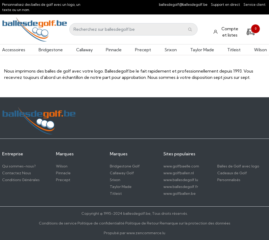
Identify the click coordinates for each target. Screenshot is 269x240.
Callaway (84, 49)
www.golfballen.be (179, 193)
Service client (255, 4)
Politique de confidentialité (101, 223)
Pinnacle (114, 49)
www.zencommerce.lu (145, 233)
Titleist (234, 49)
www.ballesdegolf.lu (180, 179)
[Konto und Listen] (227, 31)
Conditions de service (58, 223)
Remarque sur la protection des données (195, 223)
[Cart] (250, 31)
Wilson (260, 49)
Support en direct (225, 4)
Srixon (170, 49)
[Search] (133, 29)
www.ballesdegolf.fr (180, 186)
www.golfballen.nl (178, 173)
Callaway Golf (122, 173)
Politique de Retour (142, 223)
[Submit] (190, 29)
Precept (143, 49)
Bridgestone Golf (125, 166)
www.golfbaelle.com (181, 166)
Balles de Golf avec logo (238, 166)
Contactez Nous (16, 173)
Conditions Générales (21, 179)
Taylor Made (202, 49)
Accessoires (13, 49)
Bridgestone (51, 49)
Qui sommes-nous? (19, 166)
